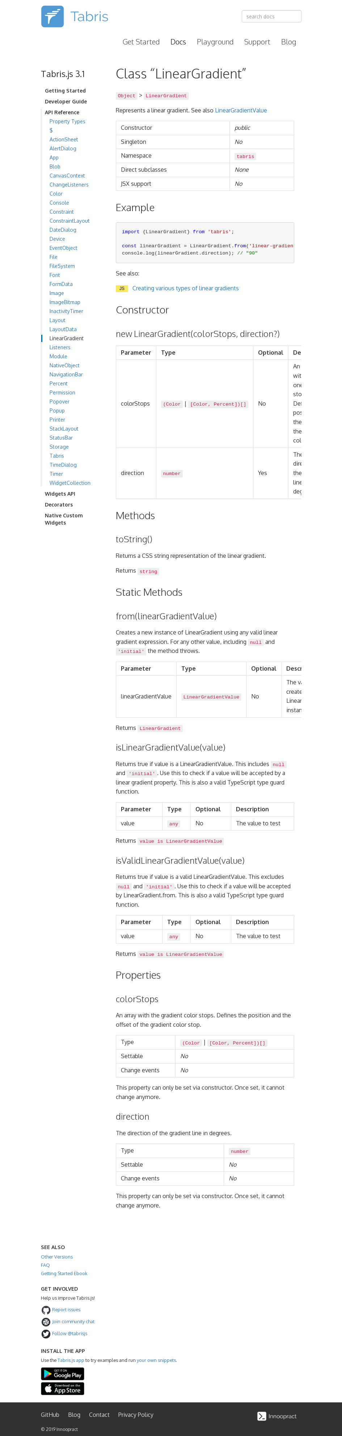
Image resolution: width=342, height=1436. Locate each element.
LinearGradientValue (241, 110)
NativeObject (65, 365)
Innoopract (67, 1429)
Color (56, 194)
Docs (178, 41)
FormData (61, 284)
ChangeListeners (69, 184)
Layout (58, 320)
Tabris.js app (71, 1360)
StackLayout (64, 429)
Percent (59, 383)
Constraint (62, 212)
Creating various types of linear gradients (185, 288)
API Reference (62, 112)
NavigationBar (66, 374)
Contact (99, 1414)
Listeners (60, 347)
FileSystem (62, 266)
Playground (215, 41)
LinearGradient (67, 338)
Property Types (67, 121)
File (54, 257)
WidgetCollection (70, 483)
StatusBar (61, 438)
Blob (55, 166)
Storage (59, 447)
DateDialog (63, 230)
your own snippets (156, 1360)
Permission (62, 392)
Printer (57, 419)
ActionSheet (64, 139)
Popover (59, 401)
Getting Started (65, 90)
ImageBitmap (65, 302)
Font (55, 275)
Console (59, 203)
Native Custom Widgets (64, 519)
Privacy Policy (135, 1414)
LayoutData (63, 329)
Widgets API (60, 494)
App (54, 157)
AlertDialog (63, 148)
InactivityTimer (66, 311)
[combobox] (271, 16)
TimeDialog (63, 465)
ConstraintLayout (70, 221)
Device (57, 239)
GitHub (50, 1414)
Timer (56, 474)
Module (58, 356)
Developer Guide (66, 101)
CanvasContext (67, 175)
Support (257, 41)
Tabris (57, 456)
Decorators (59, 504)
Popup (57, 410)
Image (57, 293)
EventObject (63, 248)
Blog (288, 41)
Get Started (141, 41)
